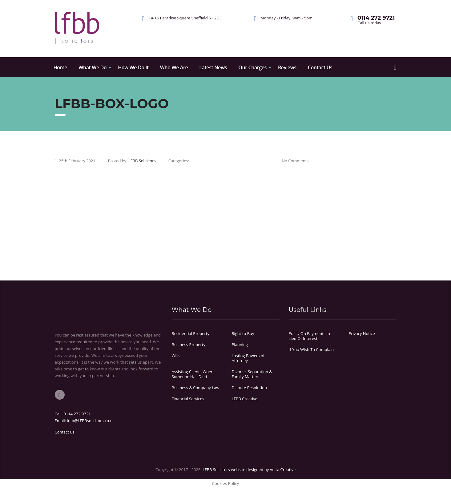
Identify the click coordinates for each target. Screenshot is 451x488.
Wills (176, 355)
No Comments (292, 160)
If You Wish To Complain (311, 349)
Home (60, 67)
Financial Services (188, 398)
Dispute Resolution (249, 387)
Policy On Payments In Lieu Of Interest (309, 336)
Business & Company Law (195, 387)
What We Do (93, 67)
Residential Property (191, 333)
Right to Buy (243, 333)
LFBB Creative (244, 398)
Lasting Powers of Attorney (248, 358)
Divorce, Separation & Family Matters (252, 374)
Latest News (213, 67)
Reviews (287, 67)
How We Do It (133, 67)
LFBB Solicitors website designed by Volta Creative (249, 469)
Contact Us (320, 67)
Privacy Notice (362, 333)
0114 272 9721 (77, 414)
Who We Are (174, 67)
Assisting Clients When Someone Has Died (193, 374)
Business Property (189, 344)
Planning (240, 344)
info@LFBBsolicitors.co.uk (91, 420)
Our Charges (252, 67)
